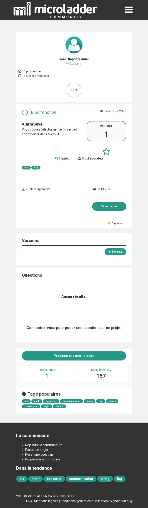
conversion (31, 406)
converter (51, 401)
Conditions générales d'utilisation (84, 501)
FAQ (29, 501)
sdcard (59, 406)
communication (71, 401)
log (36, 167)
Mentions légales (46, 501)
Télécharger (109, 206)
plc (26, 167)
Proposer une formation (42, 459)
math (37, 401)
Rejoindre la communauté (43, 445)
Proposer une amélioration (74, 356)
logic (46, 406)
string (89, 401)
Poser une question (39, 454)
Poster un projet (36, 450)
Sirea (70, 496)
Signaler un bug (121, 501)
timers (112, 401)
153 (26, 75)
